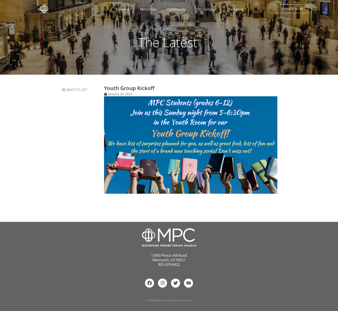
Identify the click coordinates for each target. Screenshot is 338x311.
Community (177, 9)
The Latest (235, 9)
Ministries (149, 9)
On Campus (207, 9)
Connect (124, 9)
